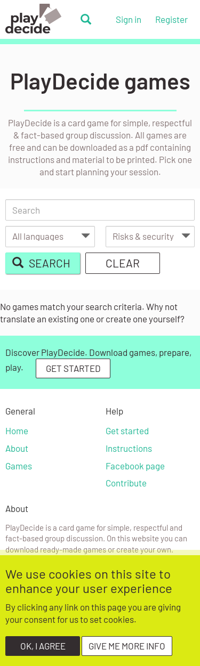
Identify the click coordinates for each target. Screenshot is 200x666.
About (16, 448)
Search (41, 263)
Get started (127, 430)
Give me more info (127, 651)
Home (16, 430)
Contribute (126, 482)
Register (171, 19)
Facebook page (135, 465)
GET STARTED (73, 368)
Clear (123, 263)
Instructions (129, 448)
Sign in (128, 19)
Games (18, 465)
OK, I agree (43, 651)
